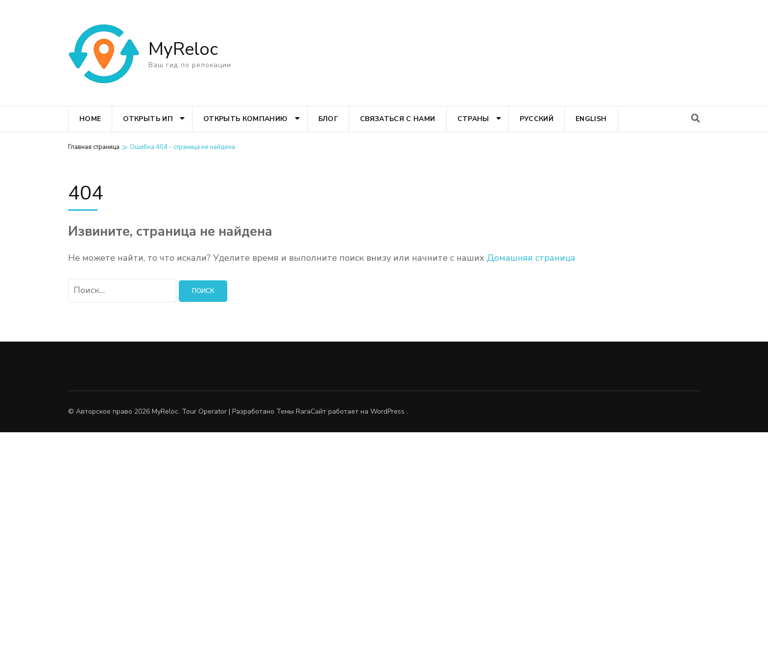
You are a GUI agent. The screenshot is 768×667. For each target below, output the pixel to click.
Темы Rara (293, 411)
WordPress (387, 411)
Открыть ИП (148, 119)
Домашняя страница (531, 258)
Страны (473, 119)
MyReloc (183, 49)
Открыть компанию (245, 119)
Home (90, 119)
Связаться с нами (397, 119)
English (591, 119)
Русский (536, 119)
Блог (328, 119)
